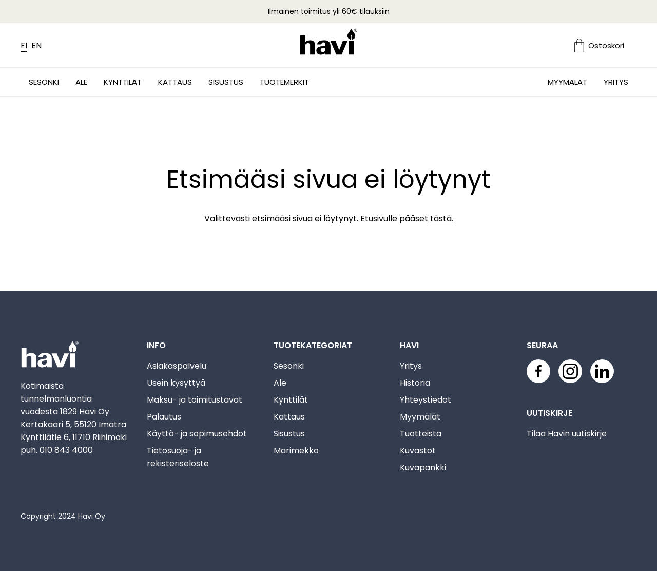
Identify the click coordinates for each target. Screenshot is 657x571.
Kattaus (175, 82)
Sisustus (225, 82)
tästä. (441, 218)
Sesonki (44, 82)
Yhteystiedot (425, 400)
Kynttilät (123, 82)
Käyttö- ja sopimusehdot (197, 434)
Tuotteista (420, 434)
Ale (81, 82)
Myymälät (567, 82)
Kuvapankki (423, 467)
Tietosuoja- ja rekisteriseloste (178, 457)
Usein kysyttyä (176, 383)
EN (36, 45)
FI (24, 45)
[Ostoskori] (605, 45)
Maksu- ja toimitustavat (194, 400)
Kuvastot (418, 450)
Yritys (616, 82)
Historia (415, 383)
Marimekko (296, 450)
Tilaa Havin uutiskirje (567, 434)
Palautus (164, 417)
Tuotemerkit (284, 82)
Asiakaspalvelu (176, 366)
